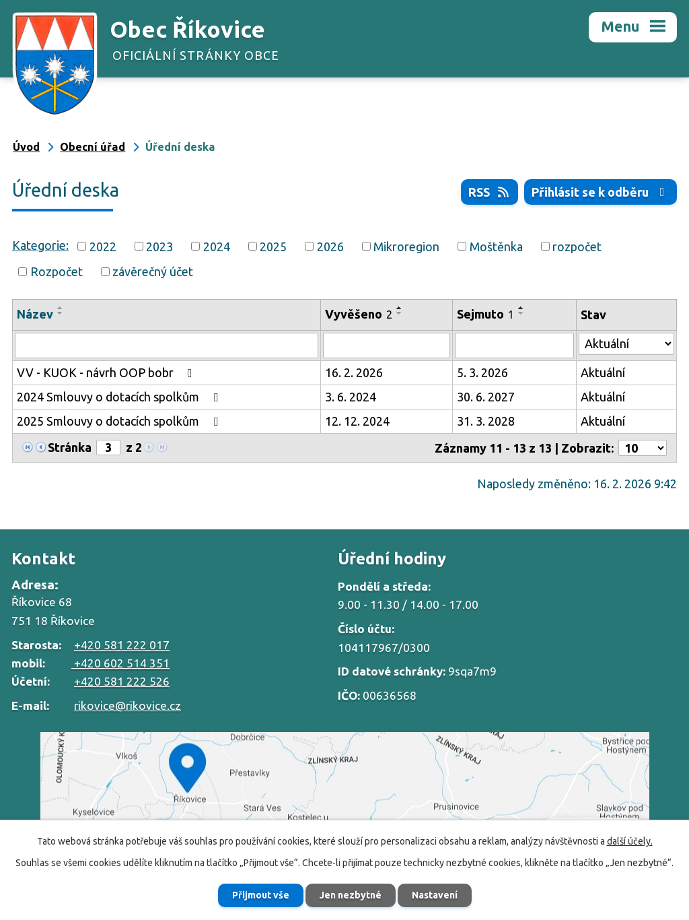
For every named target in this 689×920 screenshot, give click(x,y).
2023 (159, 246)
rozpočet (577, 246)
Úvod (26, 147)
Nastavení (435, 895)
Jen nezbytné (351, 895)
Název (35, 314)
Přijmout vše (260, 895)
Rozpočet (56, 271)
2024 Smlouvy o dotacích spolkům (120, 396)
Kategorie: (40, 245)
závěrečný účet (152, 271)
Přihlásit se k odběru (601, 192)
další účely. (630, 841)
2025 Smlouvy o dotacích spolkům (120, 421)
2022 (102, 246)
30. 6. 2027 (486, 396)
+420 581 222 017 (122, 644)
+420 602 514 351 (120, 663)
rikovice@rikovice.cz (127, 705)
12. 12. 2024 (357, 421)
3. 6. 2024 (350, 396)
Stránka (70, 447)
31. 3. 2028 (486, 421)
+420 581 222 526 (122, 681)
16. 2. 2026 (354, 372)
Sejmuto (485, 314)
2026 (330, 246)
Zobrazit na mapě (344, 798)
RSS (489, 192)
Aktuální (603, 372)
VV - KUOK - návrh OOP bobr (107, 372)
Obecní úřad (92, 147)
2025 (273, 246)
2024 (216, 246)
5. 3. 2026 (482, 372)
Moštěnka (496, 246)
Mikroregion (406, 246)
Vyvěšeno (358, 314)
